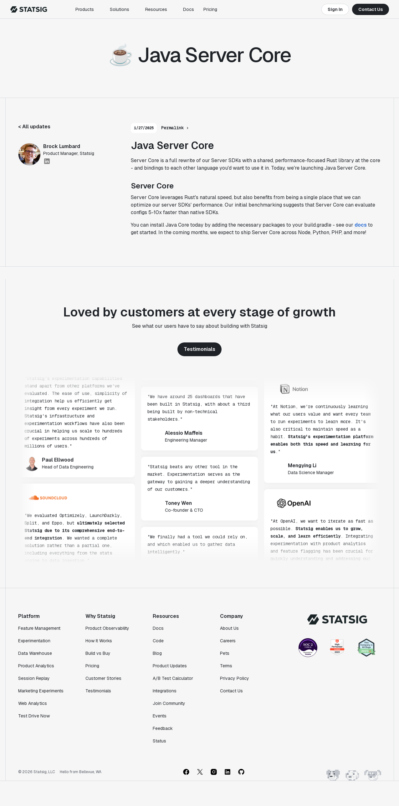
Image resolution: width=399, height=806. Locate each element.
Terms (226, 666)
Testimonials (199, 349)
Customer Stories (103, 678)
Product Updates (170, 666)
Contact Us (370, 9)
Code (158, 641)
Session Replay (34, 678)
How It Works (98, 641)
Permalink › (175, 128)
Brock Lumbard (61, 146)
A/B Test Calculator (173, 678)
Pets (224, 653)
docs (361, 225)
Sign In (335, 9)
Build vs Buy (97, 653)
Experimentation (34, 641)
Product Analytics (36, 666)
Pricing (210, 9)
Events (159, 716)
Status (159, 741)
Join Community (169, 703)
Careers (228, 641)
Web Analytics (32, 703)
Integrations (164, 691)
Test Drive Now (34, 716)
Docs (188, 9)
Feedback (163, 728)
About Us (229, 628)
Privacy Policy (234, 678)
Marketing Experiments (41, 691)
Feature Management (39, 628)
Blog (157, 653)
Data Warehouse (35, 653)
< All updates (34, 126)
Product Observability (107, 628)
